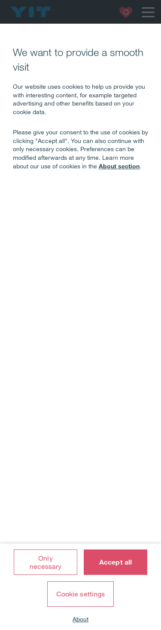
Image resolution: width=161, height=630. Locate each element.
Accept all (115, 562)
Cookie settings (80, 594)
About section (119, 166)
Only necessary (46, 562)
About (80, 619)
